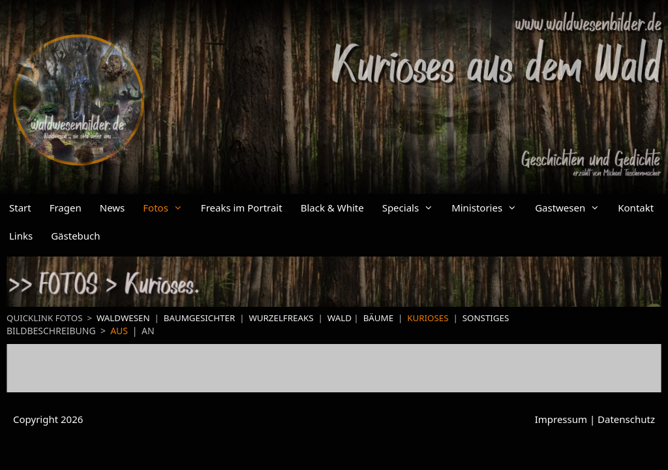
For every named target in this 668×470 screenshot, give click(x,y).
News (112, 207)
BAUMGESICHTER (199, 318)
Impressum (561, 419)
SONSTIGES (486, 318)
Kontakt (636, 207)
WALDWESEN (123, 318)
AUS (119, 330)
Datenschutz (626, 419)
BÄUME (378, 318)
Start (20, 207)
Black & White (332, 207)
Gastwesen (572, 208)
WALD (339, 318)
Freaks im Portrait (241, 207)
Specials (412, 208)
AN (148, 330)
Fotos (167, 208)
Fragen (66, 207)
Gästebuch (75, 235)
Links (21, 235)
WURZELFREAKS (282, 318)
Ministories (488, 208)
